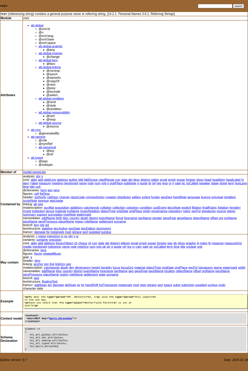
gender (157, 218)
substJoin (187, 285)
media (27, 246)
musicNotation (90, 211)
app (36, 278)
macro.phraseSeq (60, 321)
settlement (106, 221)
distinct (145, 179)
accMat (49, 207)
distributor (124, 197)
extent (146, 197)
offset (214, 218)
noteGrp (83, 246)
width (241, 267)
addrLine (50, 179)
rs (170, 183)
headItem (218, 179)
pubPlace (116, 183)
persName (30, 221)
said (178, 183)
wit (47, 225)
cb (76, 243)
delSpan (70, 285)
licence (206, 197)
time (26, 186)
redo (143, 285)
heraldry (235, 207)
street (223, 183)
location (169, 271)
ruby (139, 246)
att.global (37, 25)
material (60, 211)
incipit (27, 211)
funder (155, 197)
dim (71, 267)
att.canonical (47, 147)
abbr (34, 179)
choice (82, 243)
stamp (231, 211)
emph (172, 179)
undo (221, 285)
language (193, 197)
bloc (66, 218)
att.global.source (50, 123)
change (64, 197)
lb (209, 243)
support (42, 214)
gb (175, 243)
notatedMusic (52, 253)
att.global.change (50, 53)
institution (38, 211)
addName (48, 218)
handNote (179, 197)
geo (131, 271)
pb (104, 246)
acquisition (62, 207)
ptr (108, 246)
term (231, 183)
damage (40, 232)
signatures (209, 211)
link (52, 264)
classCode (77, 197)
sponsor (43, 200)
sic (183, 183)
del (130, 179)
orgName (230, 218)
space (168, 285)
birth (59, 218)
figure (38, 253)
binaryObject (64, 243)
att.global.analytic (51, 46)
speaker (204, 183)
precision (55, 239)
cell (36, 193)
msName (73, 211)
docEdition (88, 228)
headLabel (233, 179)
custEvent (159, 207)
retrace (77, 232)
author (73, 179)
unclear (191, 246)
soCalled (192, 183)
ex (78, 285)
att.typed (37, 157)
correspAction (95, 197)
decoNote (174, 207)
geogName (184, 218)
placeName (66, 221)
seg (40, 204)
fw (47, 232)
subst (176, 285)
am (50, 285)
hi (242, 179)
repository (175, 211)
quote (143, 183)
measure (45, 183)
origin (146, 211)
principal (217, 197)
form (43, 190)
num (97, 183)
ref (154, 183)
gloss (199, 179)
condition (146, 207)
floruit (119, 218)
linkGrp (60, 264)
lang (56, 190)
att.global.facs (48, 60)
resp (165, 183)
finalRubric (209, 207)
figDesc (45, 193)
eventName (107, 218)
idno (37, 260)
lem (36, 225)
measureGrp (233, 243)
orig (104, 183)
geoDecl (166, 197)
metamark (57, 232)
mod (68, 232)
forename (130, 218)
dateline (47, 228)
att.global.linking (50, 67)
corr (118, 179)
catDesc (53, 197)
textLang (241, 183)
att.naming (38, 136)
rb (149, 183)
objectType (108, 211)
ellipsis (125, 243)
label (34, 183)
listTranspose (108, 285)
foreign (190, 179)
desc (136, 179)
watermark (84, 214)
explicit (186, 207)
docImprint (103, 228)
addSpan (40, 285)
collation (106, 207)
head (207, 179)
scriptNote (30, 200)
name (83, 183)
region (79, 221)
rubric (187, 211)
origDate (122, 211)
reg (159, 183)
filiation (197, 207)
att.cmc (36, 130)
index (204, 243)
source (221, 211)
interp (42, 236)
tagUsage (56, 200)
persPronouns (48, 221)
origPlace (135, 211)
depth (64, 267)
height (95, 267)
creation (110, 197)
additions (76, 207)
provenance (159, 211)
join (46, 264)
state (102, 274)
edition (136, 197)
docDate (74, 228)
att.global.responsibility (54, 112)
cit (89, 243)
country (74, 218)
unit (37, 186)
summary (29, 214)
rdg (42, 225)
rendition (230, 197)
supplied (94, 232)
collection (118, 207)
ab (35, 204)
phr (38, 176)
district (93, 218)
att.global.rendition (51, 98)
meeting (57, 183)
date (124, 179)
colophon (132, 207)
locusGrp (127, 267)
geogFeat (169, 218)
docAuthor (61, 228)
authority (40, 197)
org (221, 218)
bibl (80, 179)
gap (170, 243)
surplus (106, 232)
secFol (196, 211)
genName (144, 218)
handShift (91, 285)
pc (66, 236)
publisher (130, 183)
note (91, 183)
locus (116, 267)
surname (120, 221)
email (163, 179)
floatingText (50, 281)
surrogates (55, 214)
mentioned (71, 183)
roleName (91, 221)
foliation (223, 207)
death (84, 218)
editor (155, 179)
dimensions (83, 267)
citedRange (106, 179)
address (62, 179)
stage (215, 183)
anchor (38, 264)
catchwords (91, 207)
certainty (42, 239)
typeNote (69, 214)
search (238, 6)
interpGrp (53, 236)
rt (173, 183)
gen (50, 190)
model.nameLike (34, 172)
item (26, 183)
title (32, 186)
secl (85, 232)
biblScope (91, 179)
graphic (191, 243)
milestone (54, 246)
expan (181, 179)
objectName (201, 218)
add (40, 179)
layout (50, 211)
